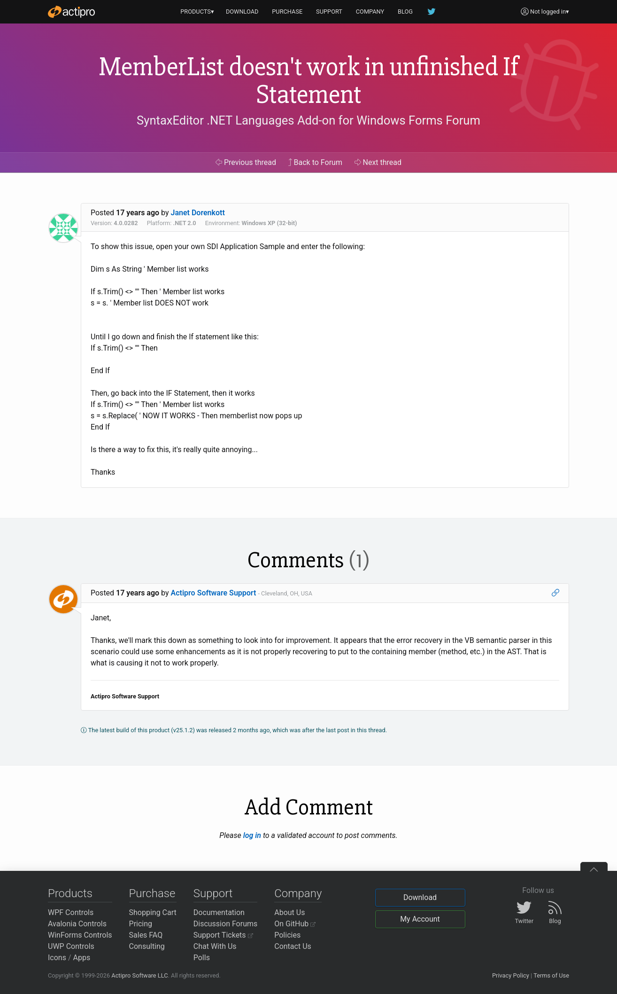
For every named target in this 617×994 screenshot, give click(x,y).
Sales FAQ (146, 935)
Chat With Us (215, 946)
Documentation (219, 912)
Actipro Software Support (213, 592)
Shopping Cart (153, 912)
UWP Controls (71, 946)
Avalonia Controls (77, 923)
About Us (289, 912)
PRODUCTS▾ (197, 11)
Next (378, 162)
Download (420, 897)
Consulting (147, 946)
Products (70, 893)
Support (213, 893)
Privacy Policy (510, 975)
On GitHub (295, 923)
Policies (287, 935)
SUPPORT (329, 11)
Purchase (152, 893)
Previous (246, 162)
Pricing (141, 923)
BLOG (405, 11)
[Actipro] (71, 11)
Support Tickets (223, 935)
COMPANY (370, 11)
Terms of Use (551, 975)
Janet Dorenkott (198, 212)
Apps (82, 957)
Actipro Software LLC (139, 975)
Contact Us (292, 946)
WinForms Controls (80, 935)
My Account (420, 919)
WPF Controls (70, 912)
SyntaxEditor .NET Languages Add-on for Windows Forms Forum (308, 120)
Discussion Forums (225, 923)
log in (252, 835)
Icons (57, 957)
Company (298, 893)
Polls (201, 957)
